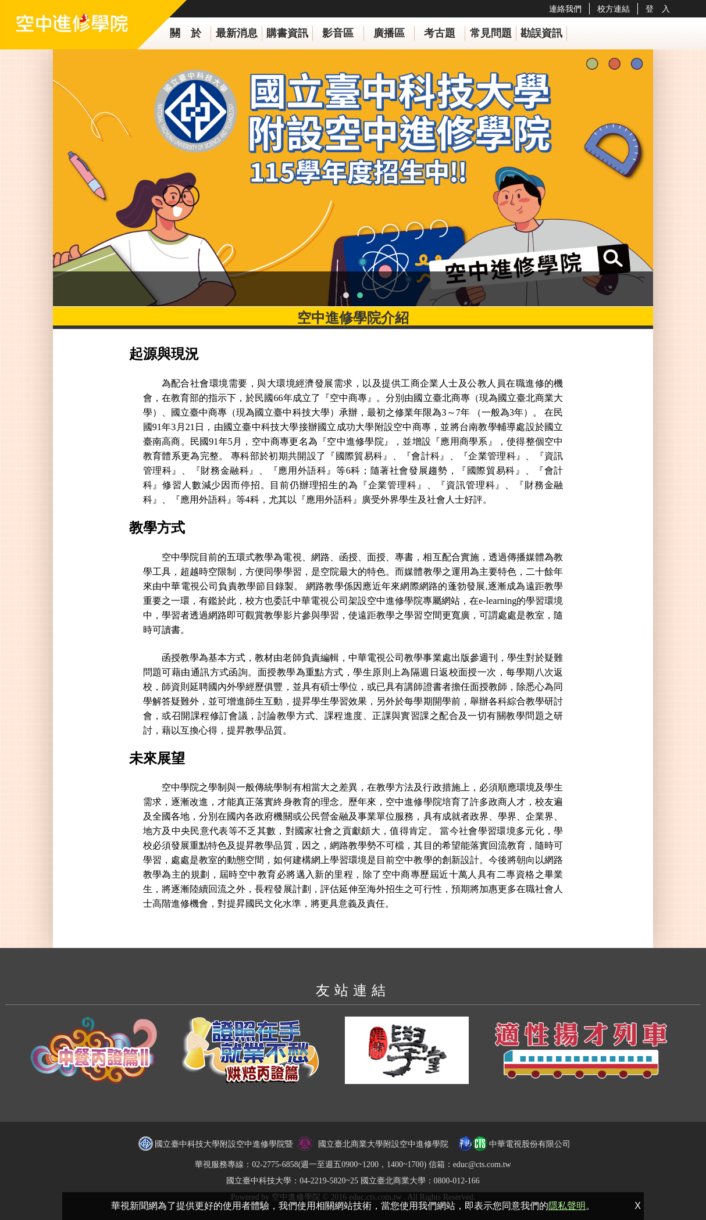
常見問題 (491, 33)
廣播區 (389, 33)
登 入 (658, 8)
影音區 (338, 33)
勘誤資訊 (541, 33)
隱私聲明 (567, 1206)
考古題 (439, 33)
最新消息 (237, 33)
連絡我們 (565, 8)
